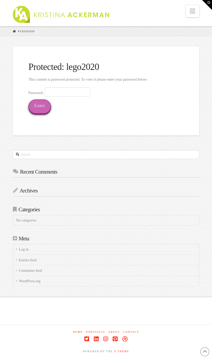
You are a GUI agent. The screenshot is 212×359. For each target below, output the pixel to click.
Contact (131, 331)
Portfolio (95, 331)
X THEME (121, 351)
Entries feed (27, 260)
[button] (192, 11)
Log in (24, 249)
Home (78, 331)
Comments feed (30, 271)
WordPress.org (29, 281)
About (114, 331)
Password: (59, 91)
